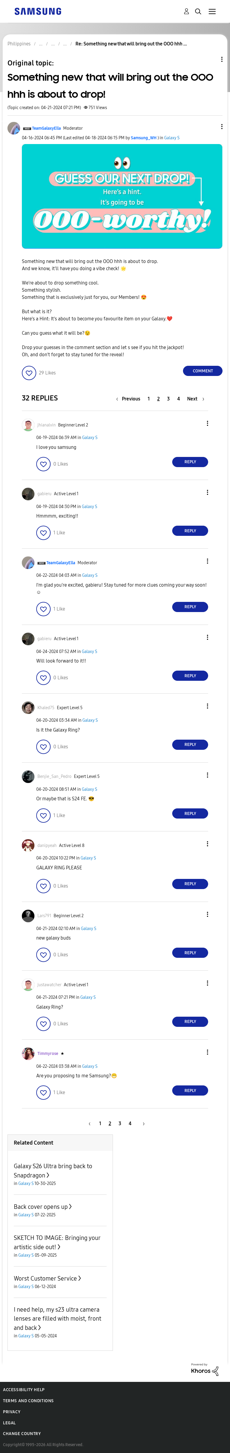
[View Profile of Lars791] (44, 915)
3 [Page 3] (168, 399)
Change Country (22, 1433)
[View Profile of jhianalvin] (46, 425)
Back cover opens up (41, 1206)
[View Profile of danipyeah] (47, 845)
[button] (212, 126)
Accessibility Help (24, 1389)
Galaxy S (172, 137)
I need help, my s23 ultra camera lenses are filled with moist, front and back (57, 1318)
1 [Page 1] (149, 399)
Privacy (11, 1411)
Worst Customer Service (45, 1278)
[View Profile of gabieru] (44, 493)
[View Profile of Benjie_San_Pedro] (54, 776)
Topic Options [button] (212, 59)
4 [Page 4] (178, 399)
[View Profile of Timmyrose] (47, 1053)
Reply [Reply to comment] (190, 461)
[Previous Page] (129, 399)
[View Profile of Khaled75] (46, 707)
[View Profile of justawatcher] (49, 984)
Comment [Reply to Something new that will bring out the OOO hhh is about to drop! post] (203, 371)
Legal (9, 1423)
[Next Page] (195, 399)
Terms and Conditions (28, 1400)
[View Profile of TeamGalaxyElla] (46, 128)
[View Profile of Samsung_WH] (144, 137)
